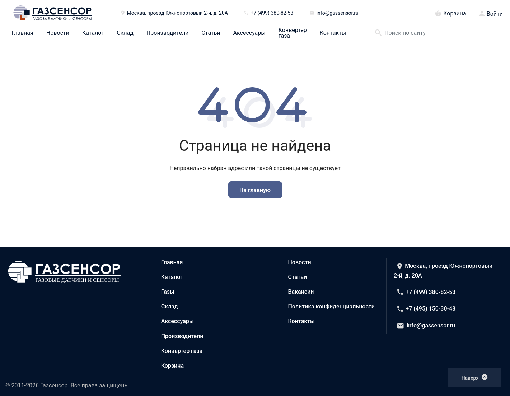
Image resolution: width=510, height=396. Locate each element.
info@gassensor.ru (426, 325)
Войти (495, 14)
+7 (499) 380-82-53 (426, 292)
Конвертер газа (293, 33)
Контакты (333, 33)
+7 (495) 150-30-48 (426, 308)
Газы (167, 291)
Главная (22, 33)
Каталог (93, 33)
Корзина (450, 13)
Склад (125, 33)
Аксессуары (249, 33)
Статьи (210, 33)
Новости (57, 33)
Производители (167, 33)
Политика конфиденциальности (331, 306)
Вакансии (301, 291)
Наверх (475, 377)
